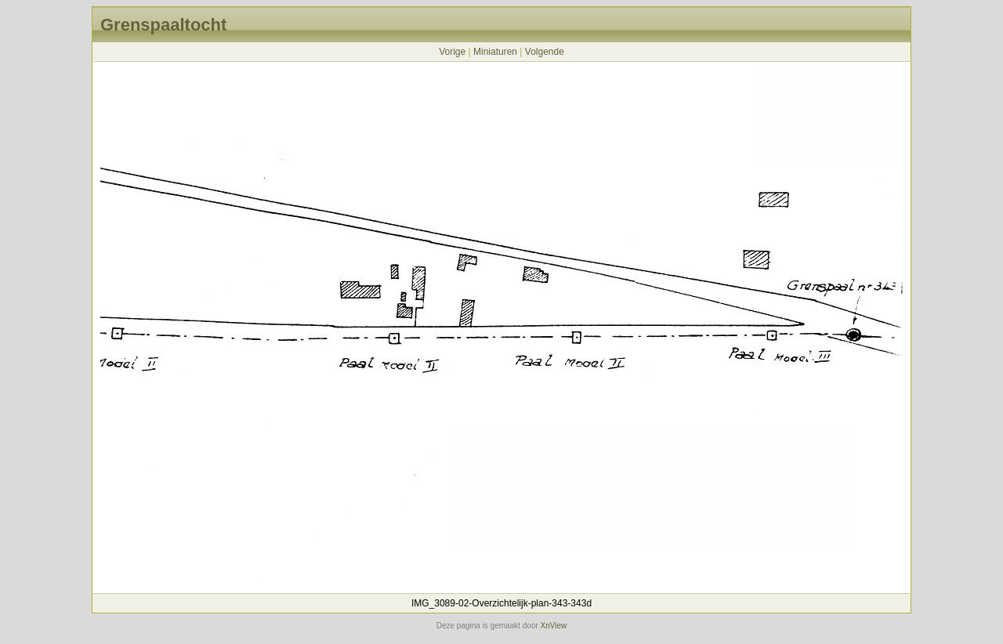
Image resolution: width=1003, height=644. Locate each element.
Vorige (452, 51)
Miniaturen (495, 51)
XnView (554, 625)
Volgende (544, 51)
